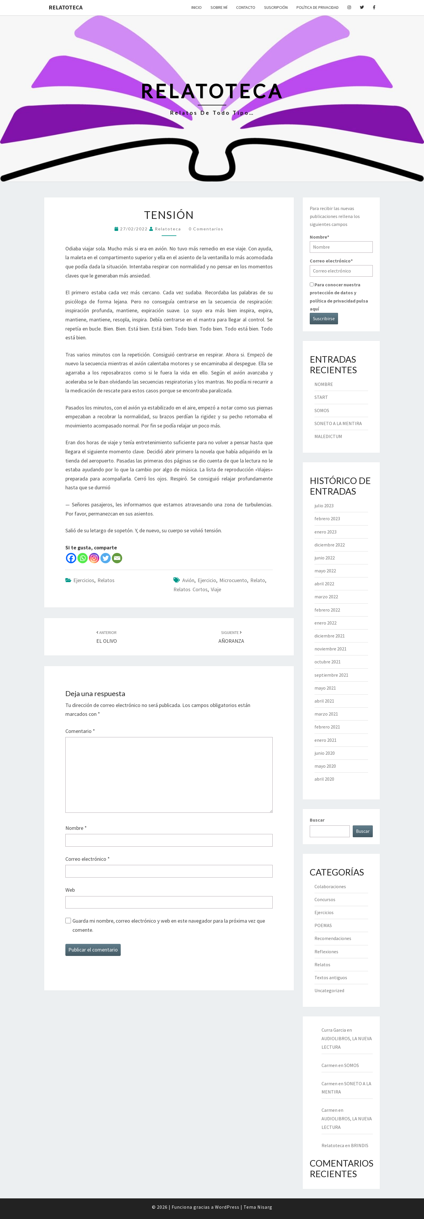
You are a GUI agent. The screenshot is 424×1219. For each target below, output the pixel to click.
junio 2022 (324, 558)
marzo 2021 (326, 714)
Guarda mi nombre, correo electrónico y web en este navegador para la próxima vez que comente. (168, 925)
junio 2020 (324, 753)
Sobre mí (219, 7)
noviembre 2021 (330, 649)
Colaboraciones (330, 886)
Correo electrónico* (341, 267)
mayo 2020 (325, 766)
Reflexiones (326, 951)
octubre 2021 (327, 662)
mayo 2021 (325, 688)
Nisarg (264, 1207)
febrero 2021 (327, 727)
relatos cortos (190, 589)
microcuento (233, 580)
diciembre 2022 (329, 545)
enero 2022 (325, 623)
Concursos (324, 899)
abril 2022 (324, 584)
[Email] (117, 558)
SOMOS (321, 410)
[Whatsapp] (82, 558)
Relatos (106, 580)
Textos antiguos (330, 977)
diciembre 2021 (329, 636)
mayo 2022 (325, 571)
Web (70, 889)
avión (188, 580)
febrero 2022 (327, 610)
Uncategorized (329, 990)
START (321, 397)
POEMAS (323, 925)
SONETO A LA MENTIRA (338, 423)
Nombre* (341, 243)
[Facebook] (71, 558)
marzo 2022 (326, 596)
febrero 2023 (327, 518)
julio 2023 (324, 505)
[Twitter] (105, 558)
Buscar (317, 820)
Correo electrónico (87, 858)
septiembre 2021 (331, 675)
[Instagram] (94, 558)
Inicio (196, 7)
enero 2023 (325, 532)
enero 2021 (325, 740)
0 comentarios (206, 228)
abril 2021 (324, 701)
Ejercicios (83, 580)
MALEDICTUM (328, 436)
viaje (216, 589)
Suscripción (276, 7)
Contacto (245, 7)
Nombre (76, 828)
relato (257, 580)
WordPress (227, 1207)
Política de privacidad (318, 7)
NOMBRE (323, 384)
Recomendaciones (332, 938)
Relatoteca (65, 7)
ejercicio (207, 580)
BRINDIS (359, 1145)
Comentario (80, 731)
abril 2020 (324, 779)
